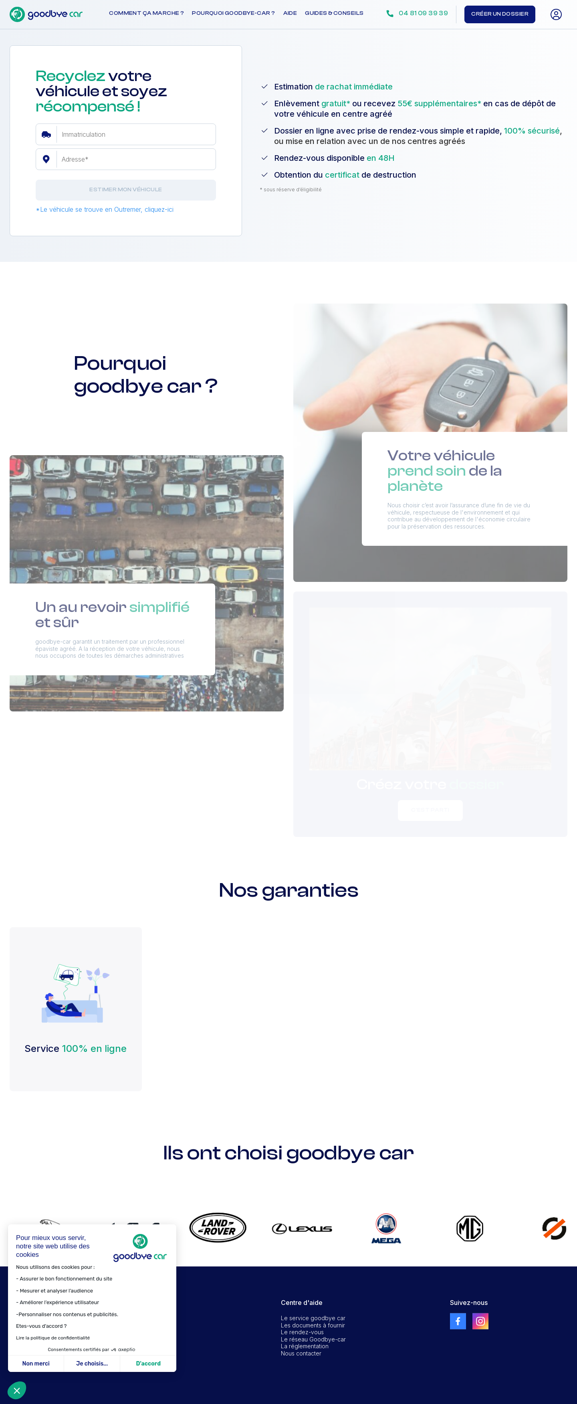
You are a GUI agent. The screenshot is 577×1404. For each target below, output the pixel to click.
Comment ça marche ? (146, 13)
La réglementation (305, 1346)
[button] (16, 1390)
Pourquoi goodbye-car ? (233, 13)
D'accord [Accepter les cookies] (148, 1363)
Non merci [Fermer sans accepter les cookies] (35, 1363)
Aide (290, 13)
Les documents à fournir (313, 1325)
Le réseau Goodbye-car (313, 1339)
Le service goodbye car (313, 1318)
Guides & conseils (334, 13)
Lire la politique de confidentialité (53, 1338)
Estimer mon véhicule (125, 189)
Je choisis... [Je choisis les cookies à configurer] (92, 1363)
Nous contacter (301, 1353)
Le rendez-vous (302, 1332)
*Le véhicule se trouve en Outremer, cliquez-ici (105, 209)
